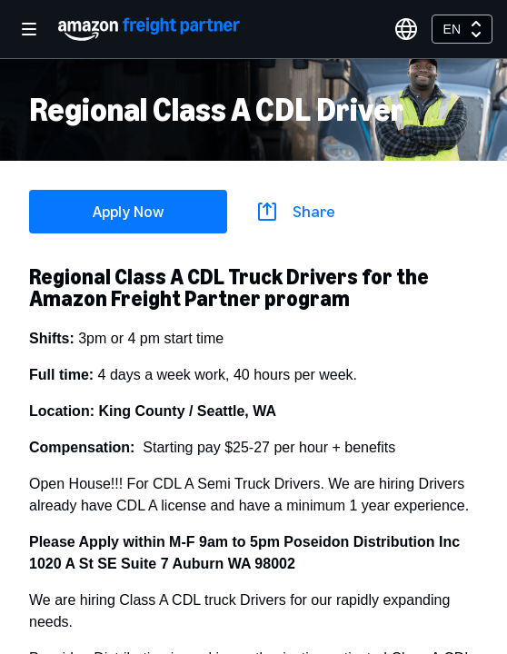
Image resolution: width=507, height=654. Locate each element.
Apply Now (128, 212)
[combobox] (462, 29)
